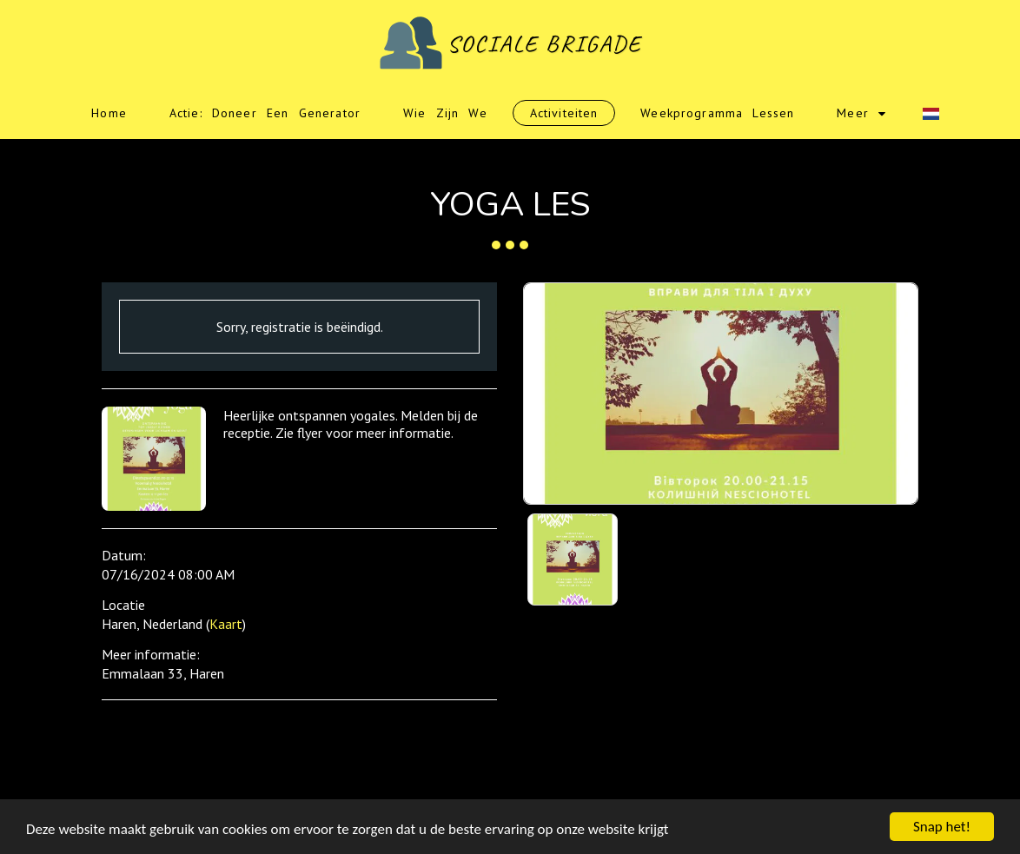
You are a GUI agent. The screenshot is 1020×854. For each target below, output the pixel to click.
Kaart (225, 623)
